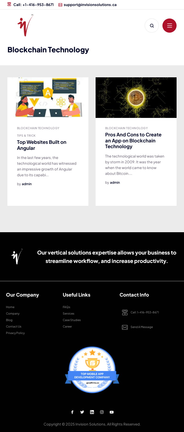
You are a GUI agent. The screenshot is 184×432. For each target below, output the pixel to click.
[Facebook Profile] (72, 412)
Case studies (72, 320)
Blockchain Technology (38, 128)
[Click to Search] (152, 25)
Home (10, 307)
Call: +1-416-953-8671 (30, 4)
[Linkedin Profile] (92, 412)
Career (67, 326)
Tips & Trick (26, 135)
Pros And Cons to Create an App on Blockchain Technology (133, 140)
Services (68, 313)
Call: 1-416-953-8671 (139, 312)
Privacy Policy (15, 333)
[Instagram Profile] (102, 412)
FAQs (66, 307)
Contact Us (13, 326)
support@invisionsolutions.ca (87, 4)
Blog (9, 320)
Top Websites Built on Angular (41, 145)
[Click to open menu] (169, 25)
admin (27, 184)
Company (12, 313)
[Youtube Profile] (112, 412)
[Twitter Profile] (82, 412)
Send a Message (136, 327)
